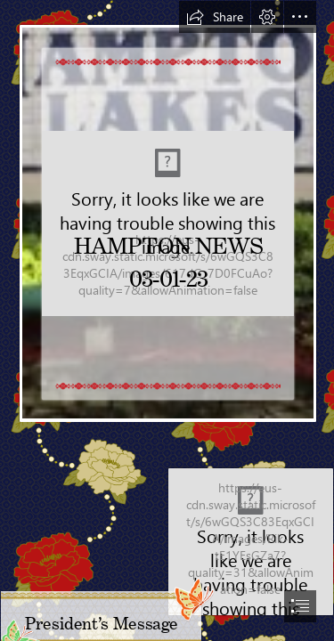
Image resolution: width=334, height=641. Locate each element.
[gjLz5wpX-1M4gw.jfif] (167, 211)
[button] (214, 17)
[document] (167, 320)
